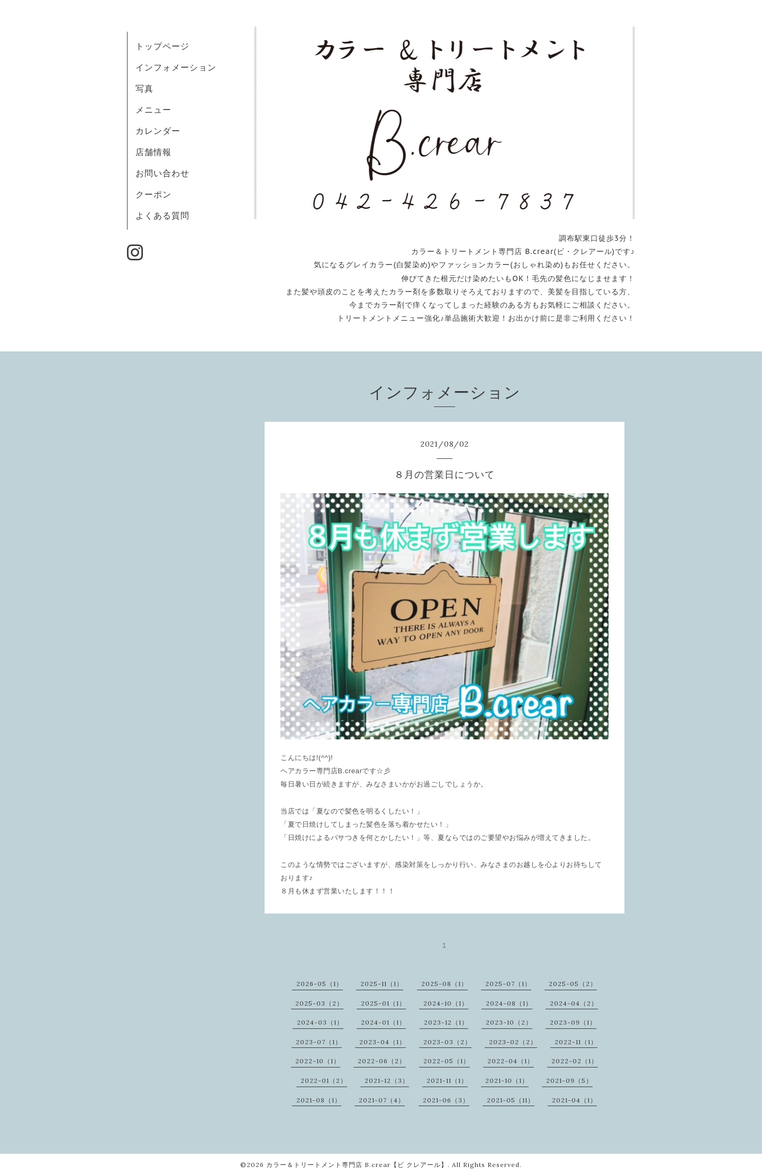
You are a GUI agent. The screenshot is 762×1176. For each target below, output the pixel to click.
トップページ (162, 46)
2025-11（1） (381, 984)
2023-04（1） (382, 1042)
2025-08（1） (444, 984)
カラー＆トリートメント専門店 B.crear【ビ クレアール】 (357, 1165)
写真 (144, 88)
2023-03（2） (447, 1042)
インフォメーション (175, 67)
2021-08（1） (318, 1100)
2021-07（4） (382, 1100)
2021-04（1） (574, 1100)
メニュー (153, 109)
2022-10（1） (317, 1061)
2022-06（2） (382, 1061)
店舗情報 (153, 152)
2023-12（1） (446, 1022)
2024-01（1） (383, 1022)
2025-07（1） (508, 984)
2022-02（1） (574, 1061)
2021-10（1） (507, 1080)
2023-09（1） (573, 1022)
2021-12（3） (387, 1080)
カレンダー (157, 130)
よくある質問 (162, 215)
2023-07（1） (319, 1042)
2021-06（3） (446, 1100)
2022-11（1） (576, 1042)
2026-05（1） (319, 984)
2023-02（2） (513, 1042)
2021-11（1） (447, 1080)
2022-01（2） (324, 1080)
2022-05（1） (446, 1061)
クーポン (153, 194)
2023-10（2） (509, 1022)
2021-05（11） (510, 1100)
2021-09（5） (569, 1080)
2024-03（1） (320, 1022)
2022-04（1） (510, 1061)
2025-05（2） (573, 984)
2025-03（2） (319, 1003)
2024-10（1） (445, 1003)
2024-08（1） (509, 1003)
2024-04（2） (574, 1003)
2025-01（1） (383, 1003)
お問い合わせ (162, 173)
